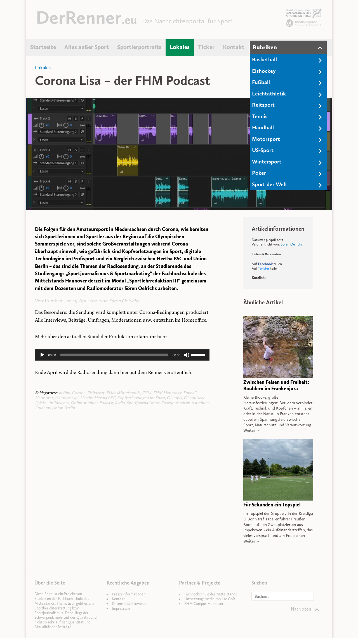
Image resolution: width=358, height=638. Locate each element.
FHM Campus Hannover (203, 603)
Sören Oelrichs (124, 301)
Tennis (259, 116)
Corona (78, 393)
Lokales (180, 47)
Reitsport (263, 104)
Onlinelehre (58, 403)
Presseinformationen (128, 594)
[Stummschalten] (186, 355)
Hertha (86, 398)
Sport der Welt (269, 184)
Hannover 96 (66, 398)
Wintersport (266, 161)
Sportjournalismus (142, 403)
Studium (42, 408)
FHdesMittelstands (123, 393)
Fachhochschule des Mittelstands (210, 594)
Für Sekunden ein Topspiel (272, 505)
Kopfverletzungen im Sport (141, 398)
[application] (122, 355)
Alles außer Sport (86, 47)
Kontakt (233, 47)
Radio (120, 403)
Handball (263, 127)
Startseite (43, 47)
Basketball (264, 59)
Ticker (206, 47)
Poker (259, 172)
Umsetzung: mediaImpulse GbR (209, 599)
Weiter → (251, 430)
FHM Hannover (167, 393)
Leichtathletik (269, 93)
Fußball (261, 82)
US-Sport (263, 150)
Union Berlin (63, 408)
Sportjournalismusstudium (185, 403)
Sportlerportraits (139, 47)
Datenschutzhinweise (129, 603)
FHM (146, 393)
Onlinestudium (84, 403)
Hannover (44, 398)
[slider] (114, 355)
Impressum (121, 608)
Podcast (106, 403)
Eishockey (264, 70)
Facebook (265, 264)
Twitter (263, 268)
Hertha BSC (104, 398)
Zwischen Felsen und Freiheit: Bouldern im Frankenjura (276, 385)
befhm (64, 393)
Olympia (174, 398)
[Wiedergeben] (42, 355)
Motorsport (266, 138)
